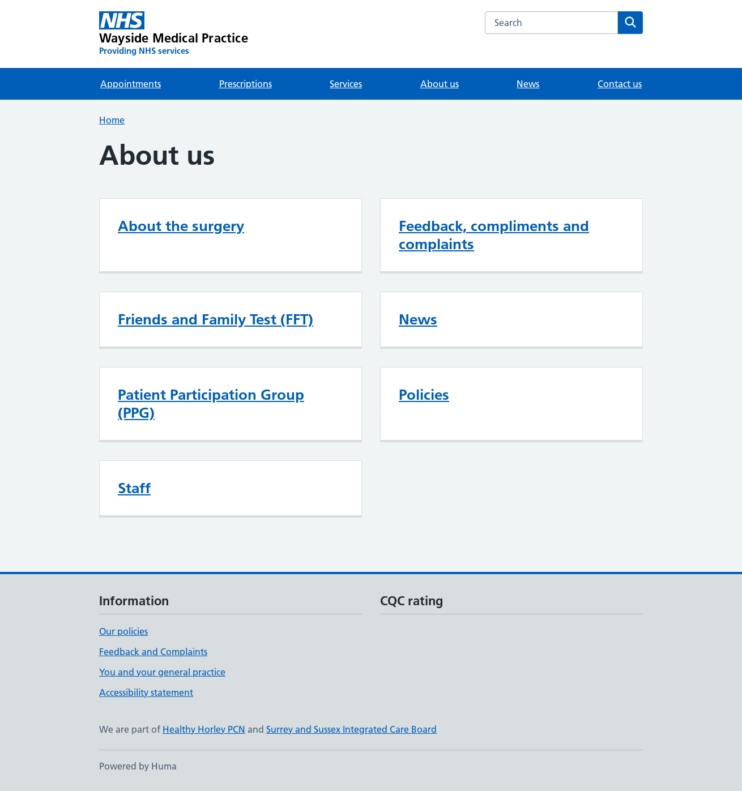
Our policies (123, 631)
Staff (134, 488)
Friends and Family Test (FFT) (215, 319)
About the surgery (181, 226)
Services (346, 83)
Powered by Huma (138, 766)
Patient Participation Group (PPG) (211, 404)
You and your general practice (162, 672)
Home (112, 120)
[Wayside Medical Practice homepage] (173, 34)
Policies (424, 395)
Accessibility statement (146, 692)
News (528, 83)
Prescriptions (245, 83)
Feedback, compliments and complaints (494, 235)
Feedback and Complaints (153, 651)
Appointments (130, 83)
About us (439, 83)
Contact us (620, 83)
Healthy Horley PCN (204, 729)
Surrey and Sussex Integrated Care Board (351, 729)
